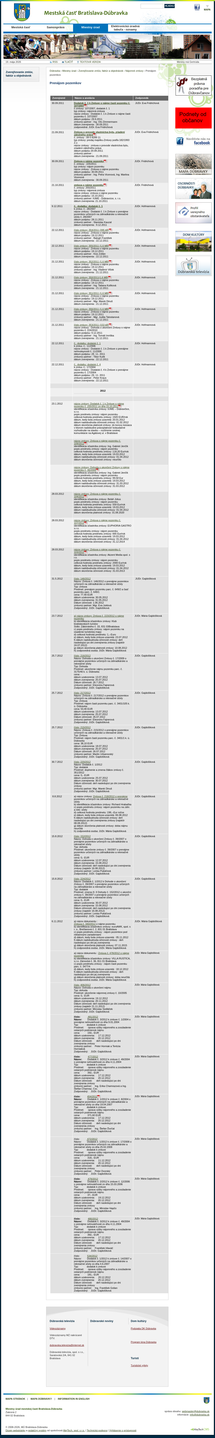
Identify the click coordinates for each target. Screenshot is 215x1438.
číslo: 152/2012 (82, 836)
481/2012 (92, 1016)
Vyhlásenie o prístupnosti (122, 1430)
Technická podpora (97, 1430)
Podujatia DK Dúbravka (143, 1328)
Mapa (207, 9)
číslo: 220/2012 (82, 762)
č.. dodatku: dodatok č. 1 (88, 206)
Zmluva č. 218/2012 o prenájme (110, 796)
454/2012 (92, 1096)
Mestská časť (20, 27)
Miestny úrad (90, 27)
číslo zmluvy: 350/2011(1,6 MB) (91, 277)
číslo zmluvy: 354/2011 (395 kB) (91, 230)
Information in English (74, 1398)
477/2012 (93, 1056)
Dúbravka (55, 70)
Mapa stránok (15, 1398)
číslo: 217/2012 (82, 693)
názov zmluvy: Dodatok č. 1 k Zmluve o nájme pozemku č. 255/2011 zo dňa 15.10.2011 (99, 405)
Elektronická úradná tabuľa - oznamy (125, 27)
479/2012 (92, 1179)
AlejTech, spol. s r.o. (74, 1430)
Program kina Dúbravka (143, 1342)
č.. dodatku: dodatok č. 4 (87, 364)
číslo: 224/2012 (82, 878)
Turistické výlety (139, 1365)
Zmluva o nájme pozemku (89, 161)
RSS (55, 62)
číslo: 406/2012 (82, 985)
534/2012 (92, 1256)
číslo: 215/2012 (82, 727)
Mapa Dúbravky (41, 1398)
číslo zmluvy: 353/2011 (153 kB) (91, 324)
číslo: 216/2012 (82, 655)
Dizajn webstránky (15, 1430)
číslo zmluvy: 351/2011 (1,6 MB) (91, 293)
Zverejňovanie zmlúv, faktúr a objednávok (19, 74)
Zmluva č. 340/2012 (85, 924)
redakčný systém (37, 1430)
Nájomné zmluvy (134, 70)
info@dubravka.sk (199, 1414)
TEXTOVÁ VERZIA (90, 62)
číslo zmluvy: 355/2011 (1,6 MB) (91, 245)
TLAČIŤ (69, 62)
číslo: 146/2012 (82, 578)
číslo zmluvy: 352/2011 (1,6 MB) (91, 261)
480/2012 (93, 1218)
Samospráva (55, 27)
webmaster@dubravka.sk (195, 1411)
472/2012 (91, 1139)
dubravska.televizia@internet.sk (67, 1345)
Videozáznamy (58, 1328)
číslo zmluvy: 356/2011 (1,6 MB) (91, 309)
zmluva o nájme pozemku (89, 185)
